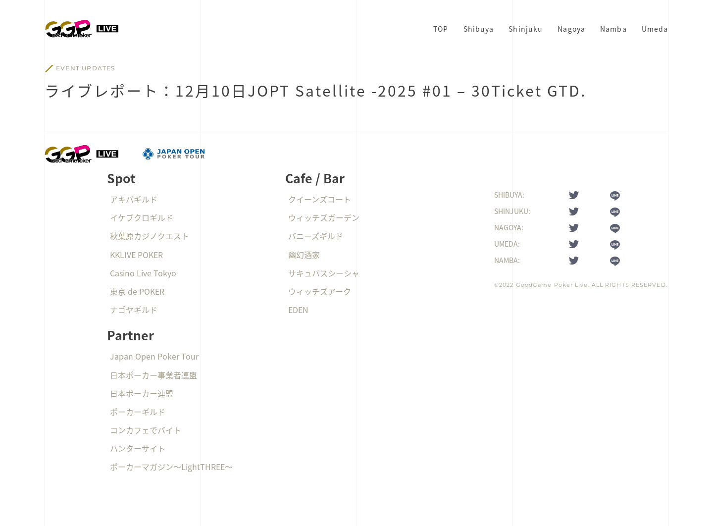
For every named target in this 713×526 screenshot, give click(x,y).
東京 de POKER (137, 291)
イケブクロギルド (141, 217)
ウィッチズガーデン (323, 217)
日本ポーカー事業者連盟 (153, 375)
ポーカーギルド (137, 412)
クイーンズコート (319, 199)
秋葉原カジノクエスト (149, 236)
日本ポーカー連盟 (141, 393)
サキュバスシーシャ (323, 273)
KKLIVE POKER (136, 255)
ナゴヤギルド (133, 310)
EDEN (298, 310)
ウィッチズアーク (319, 291)
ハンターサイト (137, 448)
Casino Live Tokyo (143, 273)
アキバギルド (133, 199)
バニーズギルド (315, 236)
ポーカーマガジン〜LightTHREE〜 (171, 467)
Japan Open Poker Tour (154, 356)
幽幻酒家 (304, 255)
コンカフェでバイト (145, 430)
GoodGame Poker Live (552, 284)
